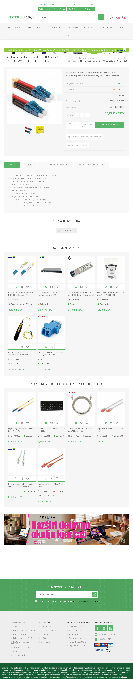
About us (17, 652)
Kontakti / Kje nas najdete (24, 631)
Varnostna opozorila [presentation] (91, 165)
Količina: (70, 115)
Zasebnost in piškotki (22, 648)
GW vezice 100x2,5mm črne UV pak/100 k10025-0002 (110, 294)
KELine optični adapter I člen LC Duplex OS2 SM (51, 354)
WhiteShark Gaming (77, 627)
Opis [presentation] (12, 165)
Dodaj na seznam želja (27, 287)
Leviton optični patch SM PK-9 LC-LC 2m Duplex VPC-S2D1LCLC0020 (22, 295)
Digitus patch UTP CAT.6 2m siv (110, 430)
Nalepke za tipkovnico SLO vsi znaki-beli (51, 430)
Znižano (88, 9)
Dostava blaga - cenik (78, 639)
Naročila (44, 635)
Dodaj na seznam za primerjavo (22, 287)
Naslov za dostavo (49, 631)
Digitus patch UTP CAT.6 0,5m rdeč (51, 486)
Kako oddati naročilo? (22, 639)
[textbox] (69, 17)
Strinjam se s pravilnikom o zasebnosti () (68, 602)
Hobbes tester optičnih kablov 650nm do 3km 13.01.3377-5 (18, 355)
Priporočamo (59, 9)
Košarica (123, 17)
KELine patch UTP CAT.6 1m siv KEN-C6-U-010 (80, 430)
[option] (28, 130)
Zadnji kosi (73, 9)
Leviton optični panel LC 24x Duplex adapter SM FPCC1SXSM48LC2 (51, 295)
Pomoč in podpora (77, 635)
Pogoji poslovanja (20, 635)
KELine (121, 84)
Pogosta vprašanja (77, 646)
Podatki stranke (48, 627)
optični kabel (65, 231)
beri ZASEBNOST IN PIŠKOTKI (85, 602)
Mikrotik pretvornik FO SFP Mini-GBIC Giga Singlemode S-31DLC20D (81, 295)
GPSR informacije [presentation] (58, 165)
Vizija (15, 627)
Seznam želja (47, 642)
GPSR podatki (19, 656)
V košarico (16, 287)
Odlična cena (44, 9)
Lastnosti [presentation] (31, 165)
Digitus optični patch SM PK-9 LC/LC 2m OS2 (21, 430)
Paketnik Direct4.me (77, 642)
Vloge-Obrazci (75, 631)
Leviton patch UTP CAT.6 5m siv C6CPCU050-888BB (21, 486)
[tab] (12, 165)
